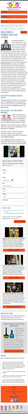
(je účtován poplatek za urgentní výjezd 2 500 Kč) (14, 213)
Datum (4, 177)
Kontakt (14, 393)
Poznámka (5, 200)
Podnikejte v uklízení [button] (14, 277)
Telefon (4, 194)
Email (3, 189)
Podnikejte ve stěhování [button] (14, 250)
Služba (4, 170)
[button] (14, 12)
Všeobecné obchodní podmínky (14, 391)
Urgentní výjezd (6, 208)
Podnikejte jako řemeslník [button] (14, 306)
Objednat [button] (23, 32)
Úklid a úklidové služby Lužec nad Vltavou (14, 325)
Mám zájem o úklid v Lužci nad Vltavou (14, 351)
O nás (14, 390)
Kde (3, 183)
